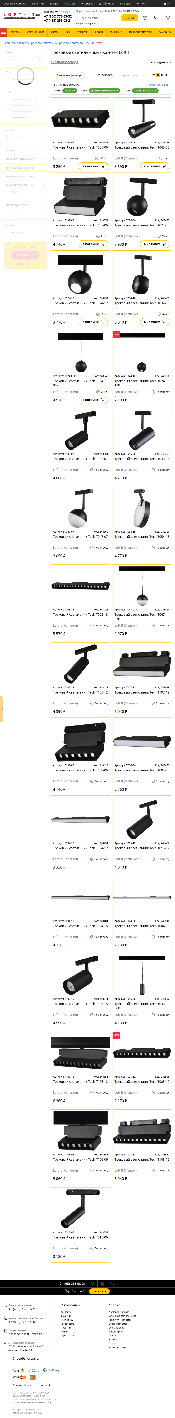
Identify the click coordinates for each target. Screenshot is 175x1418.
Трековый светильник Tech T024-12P (140, 383)
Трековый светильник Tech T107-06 (80, 225)
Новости (113, 1339)
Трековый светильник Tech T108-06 (80, 770)
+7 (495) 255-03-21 (58, 20)
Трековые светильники (73, 43)
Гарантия (38, 3)
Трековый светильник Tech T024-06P (78, 383)
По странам (67, 1319)
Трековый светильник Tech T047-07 (80, 536)
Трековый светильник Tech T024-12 (80, 303)
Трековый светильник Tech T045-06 (142, 147)
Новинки (66, 1327)
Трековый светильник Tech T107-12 (142, 692)
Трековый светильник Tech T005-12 (142, 1081)
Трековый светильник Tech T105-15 (80, 1004)
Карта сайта (67, 1335)
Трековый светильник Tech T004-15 (80, 926)
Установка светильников (122, 1315)
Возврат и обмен (118, 1323)
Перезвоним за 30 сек (89, 11)
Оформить (99, 1291)
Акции (64, 1331)
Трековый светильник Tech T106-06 (80, 1159)
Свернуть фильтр (69, 75)
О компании (70, 1305)
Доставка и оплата (15, 3)
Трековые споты (22, 117)
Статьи (112, 1343)
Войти (167, 3)
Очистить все (158, 84)
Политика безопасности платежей (31, 1385)
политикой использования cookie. (33, 1402)
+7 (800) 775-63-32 (58, 16)
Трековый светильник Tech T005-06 (80, 147)
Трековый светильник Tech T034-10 (142, 303)
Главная (9, 43)
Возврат (54, 3)
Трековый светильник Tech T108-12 (142, 1159)
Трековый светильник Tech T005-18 (80, 614)
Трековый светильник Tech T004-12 (80, 848)
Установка (87, 3)
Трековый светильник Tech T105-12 (80, 692)
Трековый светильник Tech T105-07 (80, 459)
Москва (65, 11)
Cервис (114, 1305)
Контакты (141, 3)
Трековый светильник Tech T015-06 (80, 1237)
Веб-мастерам (117, 1327)
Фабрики (66, 1315)
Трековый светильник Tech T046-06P (140, 1006)
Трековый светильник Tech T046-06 (142, 459)
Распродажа (67, 1323)
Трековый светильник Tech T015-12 (142, 848)
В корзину (93, 166)
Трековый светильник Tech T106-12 (80, 1081)
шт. (71, 1291)
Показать (25, 255)
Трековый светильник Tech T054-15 (142, 536)
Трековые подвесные (24, 105)
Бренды (125, 3)
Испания (17, 232)
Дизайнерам (107, 3)
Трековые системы (42, 43)
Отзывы (70, 3)
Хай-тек (70, 90)
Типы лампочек (117, 1347)
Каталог (3, 32)
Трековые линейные (24, 99)
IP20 (15, 192)
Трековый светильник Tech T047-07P (140, 616)
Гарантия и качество (120, 1319)
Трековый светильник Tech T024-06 (142, 225)
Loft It (16, 212)
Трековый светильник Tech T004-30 (142, 926)
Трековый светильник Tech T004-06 (142, 770)
